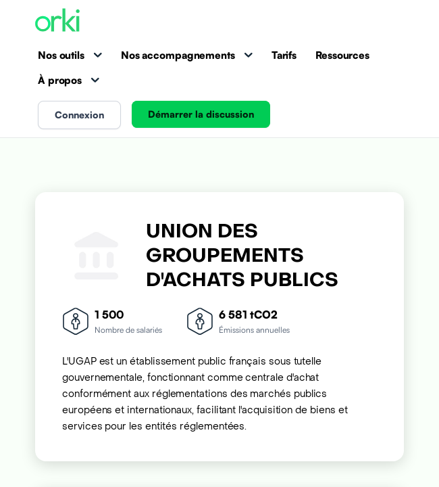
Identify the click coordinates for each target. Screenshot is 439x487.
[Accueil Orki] (57, 21)
